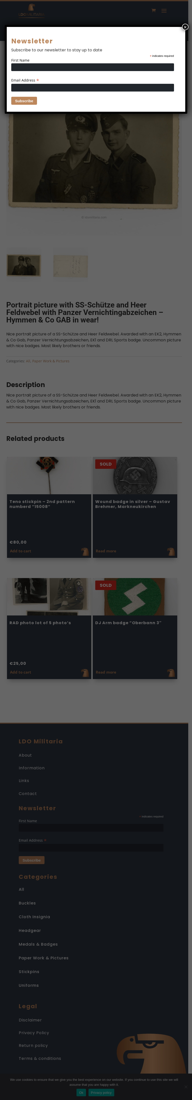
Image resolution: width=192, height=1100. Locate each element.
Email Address (25, 80)
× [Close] (185, 27)
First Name (20, 60)
